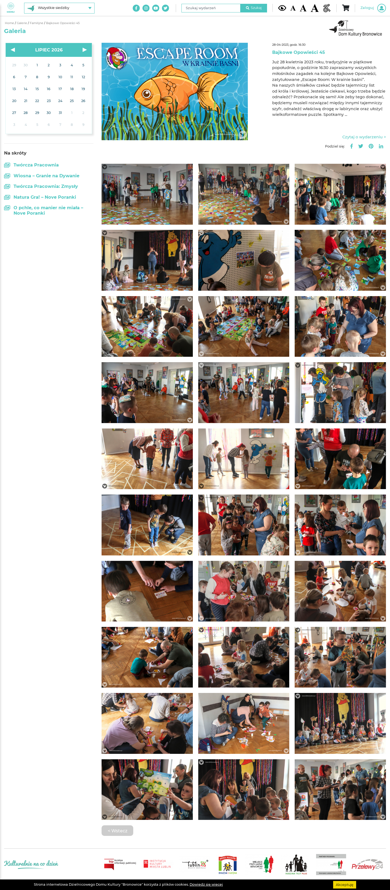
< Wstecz (117, 830)
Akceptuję (344, 884)
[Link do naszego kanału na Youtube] (155, 8)
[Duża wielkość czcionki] (315, 8)
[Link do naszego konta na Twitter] (165, 8)
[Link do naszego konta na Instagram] (146, 8)
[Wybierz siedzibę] (59, 8)
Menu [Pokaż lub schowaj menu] (11, 8)
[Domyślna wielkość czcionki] (293, 8)
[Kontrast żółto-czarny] (282, 8)
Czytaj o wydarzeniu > (364, 137)
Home (10, 23)
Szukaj (254, 8)
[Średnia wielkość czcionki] (303, 8)
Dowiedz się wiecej (206, 884)
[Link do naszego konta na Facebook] (136, 8)
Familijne (37, 23)
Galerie (22, 23)
